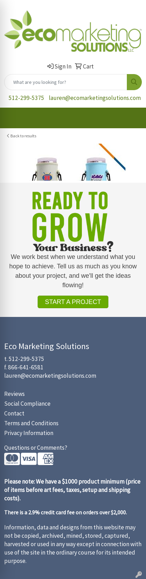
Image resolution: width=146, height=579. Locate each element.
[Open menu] (132, 118)
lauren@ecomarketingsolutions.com (95, 98)
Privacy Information (28, 433)
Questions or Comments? (35, 447)
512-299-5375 (26, 98)
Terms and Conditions (31, 423)
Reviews (14, 394)
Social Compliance (27, 403)
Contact (14, 413)
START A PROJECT (73, 301)
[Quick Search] (65, 82)
